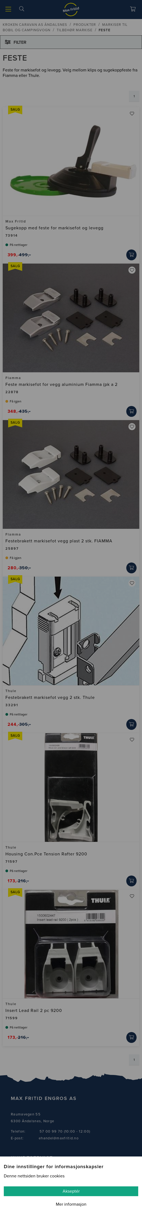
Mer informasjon (71, 1204)
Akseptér (71, 1191)
